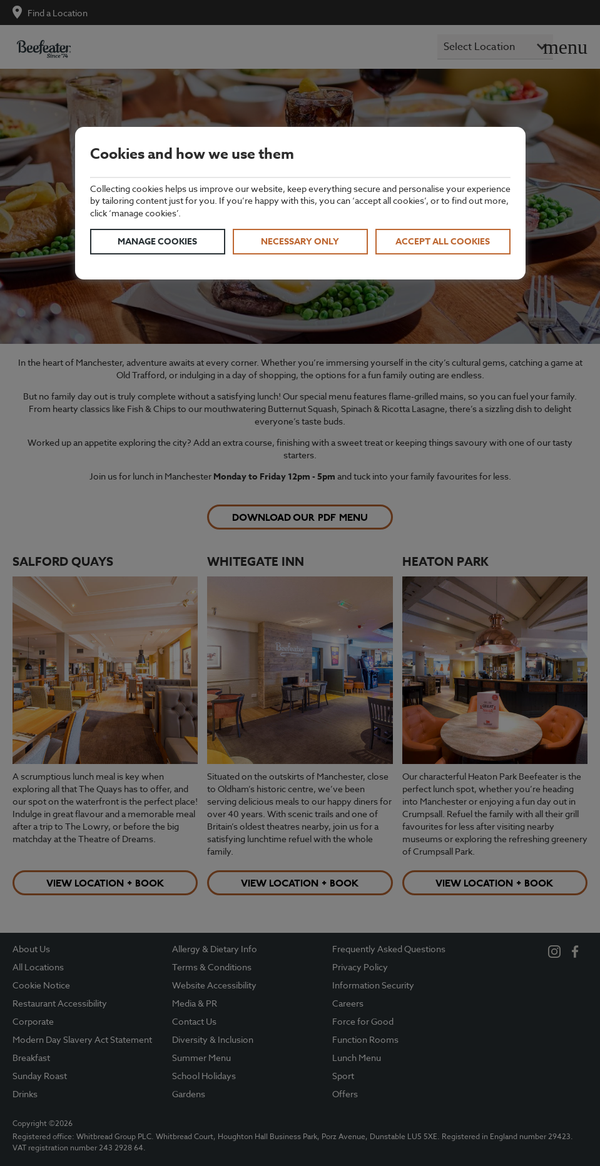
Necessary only (300, 241)
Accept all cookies (442, 241)
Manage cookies (157, 241)
